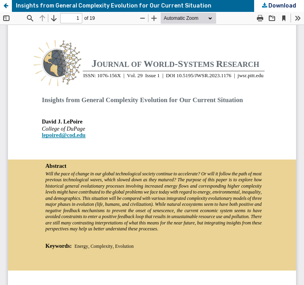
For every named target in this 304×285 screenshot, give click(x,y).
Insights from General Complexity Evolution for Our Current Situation (113, 5)
